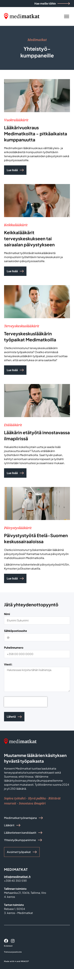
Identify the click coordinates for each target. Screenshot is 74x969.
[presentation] (25, 702)
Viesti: (8, 664)
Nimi (7, 614)
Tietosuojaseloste (13, 952)
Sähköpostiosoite (15, 631)
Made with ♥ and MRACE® (16, 961)
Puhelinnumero (13, 647)
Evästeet (8, 946)
